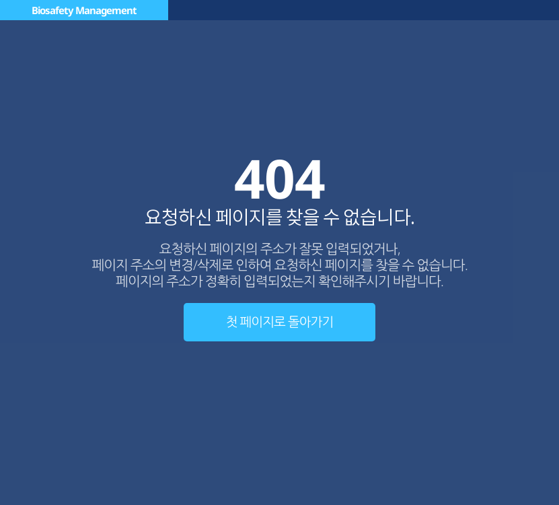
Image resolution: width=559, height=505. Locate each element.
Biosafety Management (84, 10)
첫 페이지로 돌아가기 (280, 322)
